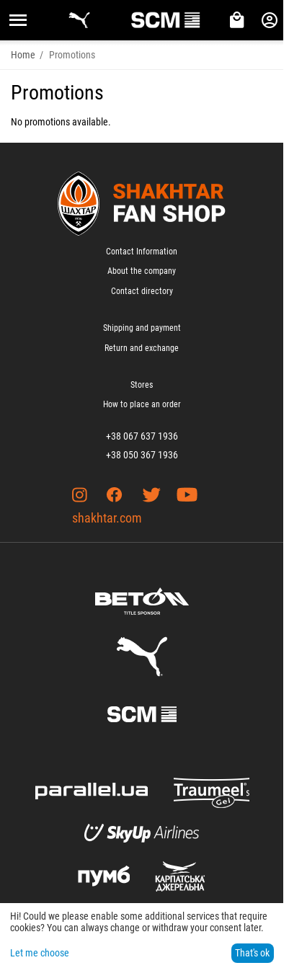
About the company (141, 271)
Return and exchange (142, 348)
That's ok (252, 953)
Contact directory (142, 291)
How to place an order (142, 404)
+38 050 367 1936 (142, 455)
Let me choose (39, 953)
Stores (141, 385)
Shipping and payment (142, 328)
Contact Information (141, 251)
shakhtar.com (107, 517)
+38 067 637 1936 (142, 436)
